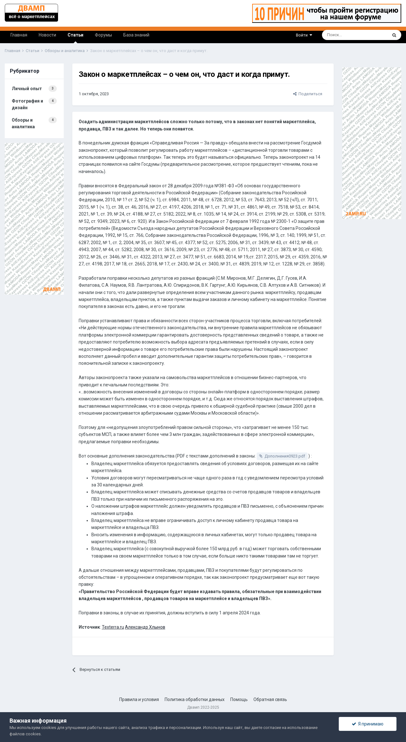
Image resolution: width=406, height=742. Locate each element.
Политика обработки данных (195, 699)
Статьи (75, 37)
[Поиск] (339, 35)
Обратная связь (270, 699)
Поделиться (307, 93)
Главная (18, 34)
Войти (304, 35)
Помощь (239, 699)
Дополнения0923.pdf (285, 456)
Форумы (103, 34)
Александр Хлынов (145, 627)
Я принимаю (367, 723)
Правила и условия (139, 699)
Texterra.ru (113, 627)
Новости (47, 34)
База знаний (136, 34)
